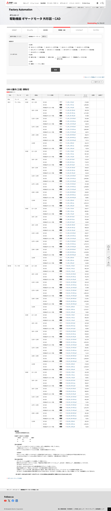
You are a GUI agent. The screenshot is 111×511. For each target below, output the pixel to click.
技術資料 (45, 30)
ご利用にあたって (79, 509)
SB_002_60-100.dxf (71, 331)
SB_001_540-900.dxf (71, 298)
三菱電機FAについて (71, 7)
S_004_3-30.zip (70, 211)
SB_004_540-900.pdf (71, 418)
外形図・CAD (61, 30)
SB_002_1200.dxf (70, 364)
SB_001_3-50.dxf (70, 265)
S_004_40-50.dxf (70, 216)
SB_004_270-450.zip (71, 407)
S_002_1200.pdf (70, 205)
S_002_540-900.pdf (71, 197)
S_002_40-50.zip (70, 162)
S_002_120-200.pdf (71, 181)
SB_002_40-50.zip (70, 325)
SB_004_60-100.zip (71, 391)
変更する (44, 36)
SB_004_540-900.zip (71, 416)
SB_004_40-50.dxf (70, 380)
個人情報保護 (62, 509)
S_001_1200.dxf (70, 143)
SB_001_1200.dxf (70, 306)
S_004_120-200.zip (71, 235)
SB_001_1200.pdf (70, 312)
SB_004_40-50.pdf (70, 385)
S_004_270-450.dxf (71, 241)
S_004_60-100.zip (70, 227)
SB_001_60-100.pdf (71, 279)
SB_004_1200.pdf (70, 426)
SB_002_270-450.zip (71, 350)
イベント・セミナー (74, 3)
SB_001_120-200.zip (71, 285)
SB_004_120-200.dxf (71, 396)
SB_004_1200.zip (70, 424)
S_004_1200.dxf (70, 257)
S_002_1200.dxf (70, 200)
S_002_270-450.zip (71, 186)
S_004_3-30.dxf (70, 208)
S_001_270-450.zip (71, 129)
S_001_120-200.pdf (71, 124)
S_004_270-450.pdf (71, 246)
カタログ (14, 30)
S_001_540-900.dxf (71, 135)
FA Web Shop (86, 3)
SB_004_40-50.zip (70, 383)
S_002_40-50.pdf (70, 165)
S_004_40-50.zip (70, 219)
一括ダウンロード (98, 82)
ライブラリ (96, 30)
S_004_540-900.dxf (71, 249)
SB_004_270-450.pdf (71, 410)
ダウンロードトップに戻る (15, 478)
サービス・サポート (52, 3)
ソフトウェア (79, 30)
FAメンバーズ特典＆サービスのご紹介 (94, 77)
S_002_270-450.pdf (71, 189)
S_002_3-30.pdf (70, 156)
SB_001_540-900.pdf (71, 304)
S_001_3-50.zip (70, 105)
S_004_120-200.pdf (71, 238)
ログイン (102, 7)
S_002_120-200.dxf (71, 175)
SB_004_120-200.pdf (71, 402)
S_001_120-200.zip (71, 121)
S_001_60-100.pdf (70, 115)
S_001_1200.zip (70, 145)
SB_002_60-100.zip (71, 334)
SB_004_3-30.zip (70, 375)
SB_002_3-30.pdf (70, 320)
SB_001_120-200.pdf (71, 287)
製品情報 (43, 3)
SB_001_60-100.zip (71, 276)
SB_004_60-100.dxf (71, 388)
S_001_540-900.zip (71, 137)
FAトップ (25, 3)
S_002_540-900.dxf (71, 192)
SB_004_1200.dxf (70, 421)
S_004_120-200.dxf (71, 233)
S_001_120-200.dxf (71, 118)
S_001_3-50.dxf (70, 102)
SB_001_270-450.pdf (71, 295)
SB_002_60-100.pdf (71, 336)
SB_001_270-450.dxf (71, 290)
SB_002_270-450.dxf (71, 347)
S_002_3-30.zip (70, 154)
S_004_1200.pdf (70, 263)
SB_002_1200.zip (70, 366)
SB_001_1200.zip (70, 309)
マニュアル (30, 30)
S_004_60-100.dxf (70, 225)
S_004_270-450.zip (71, 244)
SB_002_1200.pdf (70, 369)
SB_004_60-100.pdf (71, 394)
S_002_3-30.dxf (70, 151)
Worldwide (97, 3)
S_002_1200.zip (70, 203)
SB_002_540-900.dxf (71, 356)
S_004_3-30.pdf (70, 214)
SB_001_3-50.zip (70, 268)
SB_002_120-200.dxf (71, 339)
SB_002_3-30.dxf (70, 315)
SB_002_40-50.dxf (70, 323)
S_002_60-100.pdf (70, 173)
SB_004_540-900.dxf (71, 413)
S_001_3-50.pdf (70, 107)
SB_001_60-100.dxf (71, 274)
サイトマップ (90, 509)
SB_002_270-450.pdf (71, 353)
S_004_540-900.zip (71, 252)
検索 (55, 70)
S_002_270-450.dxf (71, 184)
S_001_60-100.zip (70, 113)
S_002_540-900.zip (71, 195)
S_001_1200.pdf (70, 148)
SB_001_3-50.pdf (70, 271)
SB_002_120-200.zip (71, 342)
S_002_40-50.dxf (70, 159)
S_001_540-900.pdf (71, 140)
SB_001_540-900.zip (71, 301)
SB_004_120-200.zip (71, 399)
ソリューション (34, 3)
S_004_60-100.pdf (70, 230)
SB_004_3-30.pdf (70, 377)
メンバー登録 (95, 7)
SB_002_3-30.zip (70, 317)
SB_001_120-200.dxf (71, 282)
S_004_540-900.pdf (71, 255)
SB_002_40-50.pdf (70, 328)
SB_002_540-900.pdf (71, 361)
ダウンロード (64, 3)
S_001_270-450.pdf (71, 132)
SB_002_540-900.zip (71, 358)
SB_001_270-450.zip (71, 293)
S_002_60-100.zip (70, 170)
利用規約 (69, 509)
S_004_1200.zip (70, 260)
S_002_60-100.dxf (70, 167)
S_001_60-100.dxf (70, 110)
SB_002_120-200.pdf (71, 345)
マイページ (87, 7)
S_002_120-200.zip (71, 178)
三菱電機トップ (99, 509)
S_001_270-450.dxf (71, 126)
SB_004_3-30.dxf (70, 372)
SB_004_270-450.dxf (71, 405)
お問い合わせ (81, 7)
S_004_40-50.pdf (70, 222)
